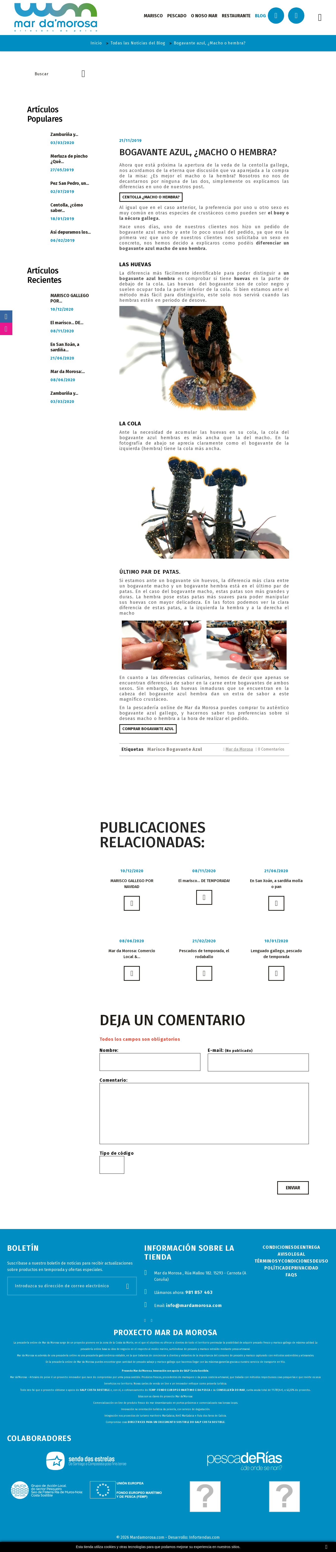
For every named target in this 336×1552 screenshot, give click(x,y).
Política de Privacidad (291, 1268)
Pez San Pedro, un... (69, 183)
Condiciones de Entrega (291, 1247)
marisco (153, 16)
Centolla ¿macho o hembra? (151, 197)
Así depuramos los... (70, 232)
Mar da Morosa (239, 749)
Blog (260, 16)
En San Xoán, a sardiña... (64, 347)
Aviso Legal (291, 1254)
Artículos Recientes (44, 275)
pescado (177, 16)
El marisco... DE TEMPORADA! (204, 880)
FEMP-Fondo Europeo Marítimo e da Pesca (179, 1390)
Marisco (156, 749)
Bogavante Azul (184, 749)
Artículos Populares (45, 114)
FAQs (291, 1275)
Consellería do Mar (230, 1390)
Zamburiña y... (64, 134)
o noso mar (204, 16)
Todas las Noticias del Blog (137, 43)
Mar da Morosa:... (67, 371)
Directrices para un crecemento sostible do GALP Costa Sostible (176, 1422)
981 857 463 (199, 1292)
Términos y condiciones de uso (291, 1261)
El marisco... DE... (66, 322)
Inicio (96, 43)
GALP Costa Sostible (95, 1390)
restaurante (236, 16)
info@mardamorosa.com (194, 1305)
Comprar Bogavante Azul (148, 728)
